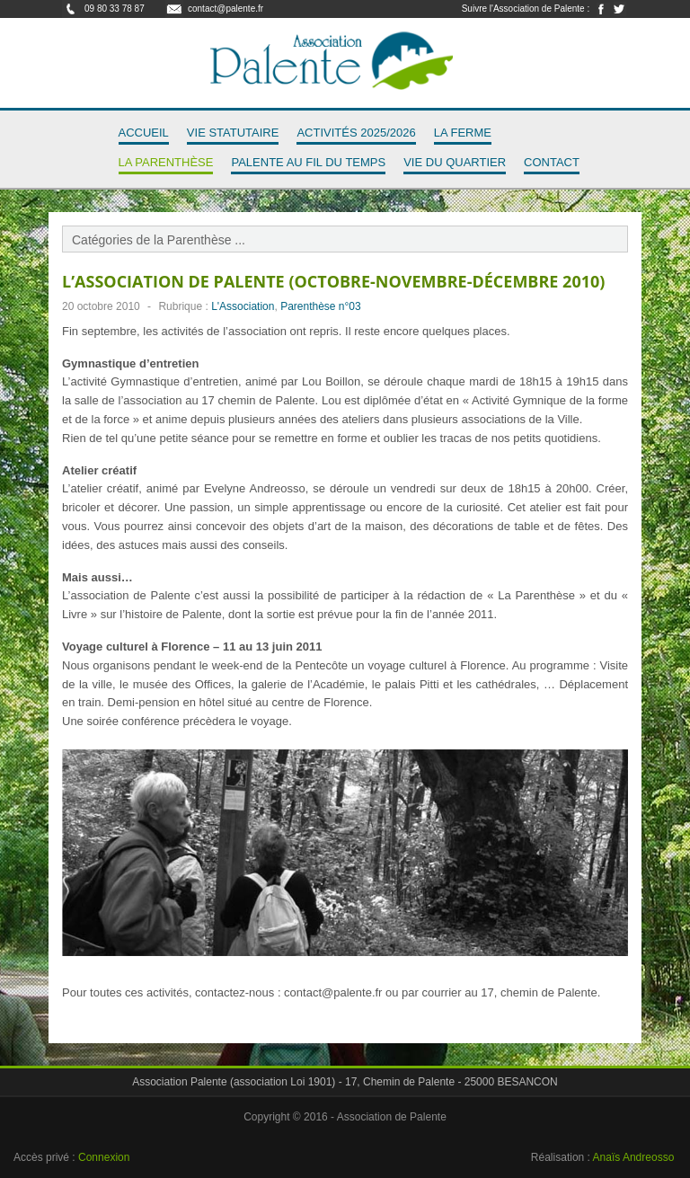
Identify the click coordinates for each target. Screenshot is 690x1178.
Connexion (103, 1157)
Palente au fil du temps (308, 162)
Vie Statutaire (233, 132)
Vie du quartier (454, 162)
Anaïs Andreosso (634, 1157)
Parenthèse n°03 (320, 306)
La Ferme (462, 132)
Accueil (144, 132)
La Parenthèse (166, 162)
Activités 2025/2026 (355, 132)
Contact (551, 162)
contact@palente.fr (225, 8)
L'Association (242, 306)
